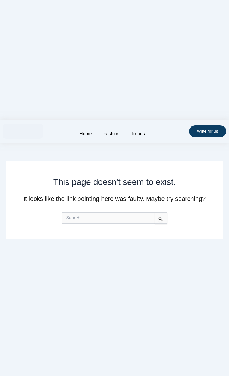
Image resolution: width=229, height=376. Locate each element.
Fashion (111, 133)
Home (86, 133)
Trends (138, 133)
